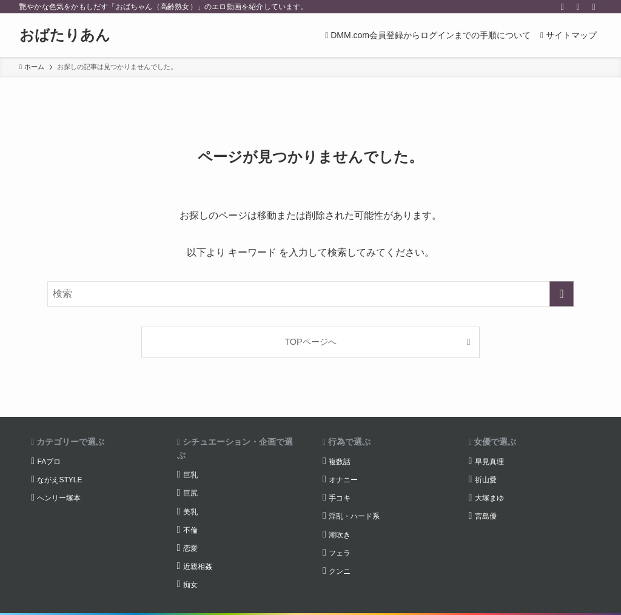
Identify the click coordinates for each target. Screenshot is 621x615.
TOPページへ (310, 342)
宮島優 (486, 516)
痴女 (190, 584)
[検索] (594, 6)
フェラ (340, 553)
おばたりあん (64, 35)
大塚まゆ (489, 498)
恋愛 (190, 548)
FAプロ (49, 461)
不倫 (190, 530)
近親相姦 (197, 566)
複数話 (340, 461)
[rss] (578, 6)
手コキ (340, 498)
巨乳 (190, 475)
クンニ (340, 571)
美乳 (190, 512)
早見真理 (489, 461)
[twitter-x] (562, 6)
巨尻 (190, 493)
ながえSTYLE (59, 480)
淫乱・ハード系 (354, 516)
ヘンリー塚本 (59, 498)
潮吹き (340, 535)
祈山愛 (486, 480)
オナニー (343, 480)
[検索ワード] (310, 294)
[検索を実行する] (561, 294)
